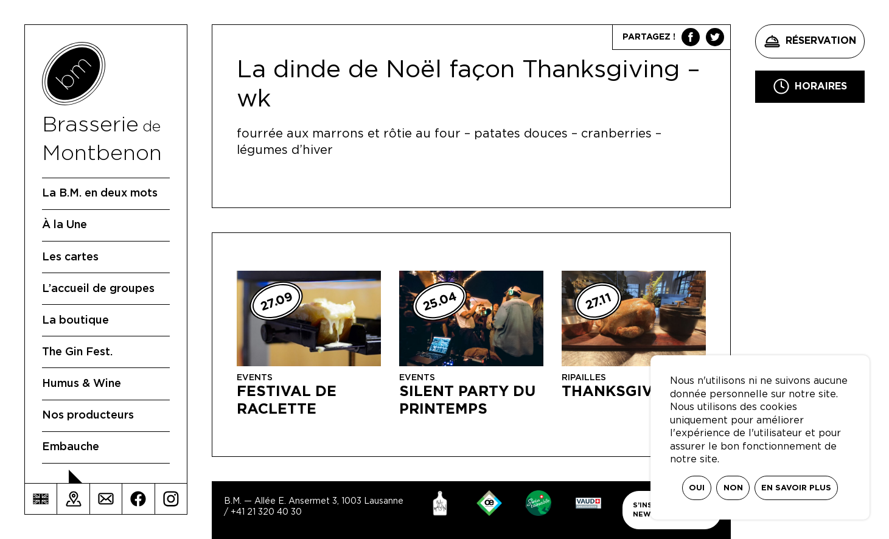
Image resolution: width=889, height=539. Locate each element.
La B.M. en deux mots (100, 193)
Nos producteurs (88, 415)
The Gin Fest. (77, 352)
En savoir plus (796, 488)
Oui (697, 488)
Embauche (70, 447)
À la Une (64, 225)
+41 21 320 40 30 (266, 512)
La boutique (75, 320)
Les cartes (70, 257)
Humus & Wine (81, 383)
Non (733, 488)
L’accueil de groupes (98, 288)
